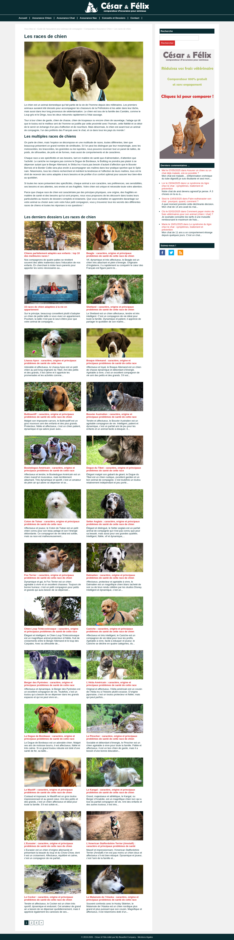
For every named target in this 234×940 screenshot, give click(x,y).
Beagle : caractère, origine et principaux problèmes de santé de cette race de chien (110, 254)
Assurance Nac (88, 18)
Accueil (23, 18)
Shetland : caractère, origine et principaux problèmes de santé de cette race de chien (110, 308)
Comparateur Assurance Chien (98, 29)
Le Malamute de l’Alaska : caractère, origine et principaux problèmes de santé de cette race (112, 898)
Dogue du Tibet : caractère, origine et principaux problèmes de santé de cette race (113, 469)
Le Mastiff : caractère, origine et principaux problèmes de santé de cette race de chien (48, 791)
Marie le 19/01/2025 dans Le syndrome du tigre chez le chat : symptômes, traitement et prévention (187, 227)
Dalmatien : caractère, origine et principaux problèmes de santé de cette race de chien (110, 576)
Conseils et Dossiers (113, 18)
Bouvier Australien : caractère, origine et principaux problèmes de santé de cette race (111, 415)
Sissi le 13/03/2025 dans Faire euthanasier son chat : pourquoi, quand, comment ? (186, 200)
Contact (134, 18)
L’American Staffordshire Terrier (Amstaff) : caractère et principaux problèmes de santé (110, 844)
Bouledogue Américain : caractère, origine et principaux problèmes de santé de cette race (49, 469)
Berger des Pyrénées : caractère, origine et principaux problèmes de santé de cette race (49, 684)
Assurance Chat (66, 18)
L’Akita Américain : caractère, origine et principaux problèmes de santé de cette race (111, 684)
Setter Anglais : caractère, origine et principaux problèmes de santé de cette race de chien (113, 523)
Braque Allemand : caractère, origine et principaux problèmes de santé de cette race (111, 362)
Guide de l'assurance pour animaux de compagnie (59, 29)
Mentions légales (145, 937)
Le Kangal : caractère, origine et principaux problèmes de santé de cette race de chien (110, 791)
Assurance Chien (42, 18)
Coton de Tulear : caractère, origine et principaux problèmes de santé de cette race (52, 523)
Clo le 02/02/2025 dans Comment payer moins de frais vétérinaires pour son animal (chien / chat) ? (188, 213)
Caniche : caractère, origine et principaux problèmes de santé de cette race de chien (110, 630)
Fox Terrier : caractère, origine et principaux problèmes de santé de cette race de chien (49, 576)
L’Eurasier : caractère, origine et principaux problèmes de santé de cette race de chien (48, 844)
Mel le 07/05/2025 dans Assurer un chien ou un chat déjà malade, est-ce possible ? (187, 171)
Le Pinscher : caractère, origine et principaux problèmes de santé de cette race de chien (111, 737)
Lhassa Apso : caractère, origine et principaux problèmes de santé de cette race (50, 362)
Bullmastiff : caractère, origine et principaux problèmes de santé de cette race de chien (49, 415)
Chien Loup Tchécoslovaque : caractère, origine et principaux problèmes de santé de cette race (51, 630)
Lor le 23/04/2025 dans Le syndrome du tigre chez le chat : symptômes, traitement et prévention (185, 186)
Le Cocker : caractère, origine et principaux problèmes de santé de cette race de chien (48, 898)
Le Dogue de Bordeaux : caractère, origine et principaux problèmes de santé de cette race (49, 737)
